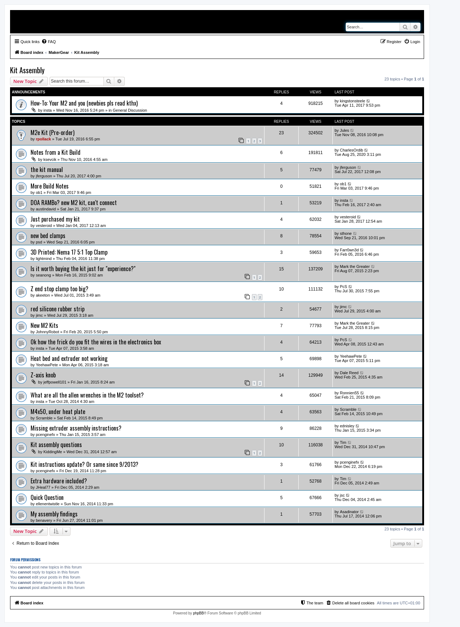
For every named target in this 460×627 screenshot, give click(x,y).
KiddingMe (52, 452)
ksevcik (49, 159)
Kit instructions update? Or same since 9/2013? (84, 464)
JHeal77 (43, 487)
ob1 (39, 192)
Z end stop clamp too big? (59, 288)
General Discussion (130, 110)
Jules (344, 130)
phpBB (198, 613)
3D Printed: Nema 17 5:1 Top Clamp (69, 252)
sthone (346, 233)
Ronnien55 (349, 393)
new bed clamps (48, 235)
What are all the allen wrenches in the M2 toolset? (87, 395)
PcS (343, 286)
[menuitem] (48, 41)
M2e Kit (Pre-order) (52, 132)
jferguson (44, 176)
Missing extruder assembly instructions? (76, 428)
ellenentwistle (48, 504)
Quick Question (47, 497)
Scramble (44, 418)
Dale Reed (349, 373)
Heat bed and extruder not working (69, 358)
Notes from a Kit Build (55, 152)
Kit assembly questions (56, 444)
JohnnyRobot (47, 332)
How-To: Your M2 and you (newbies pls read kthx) (84, 103)
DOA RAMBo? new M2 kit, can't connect (74, 202)
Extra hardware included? (59, 481)
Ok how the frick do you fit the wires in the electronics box (96, 342)
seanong (43, 275)
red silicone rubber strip (57, 309)
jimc (39, 315)
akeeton (43, 295)
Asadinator (349, 512)
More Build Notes (50, 186)
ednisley (347, 426)
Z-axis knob (43, 375)
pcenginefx (45, 434)
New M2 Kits (44, 325)
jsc (342, 495)
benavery (44, 520)
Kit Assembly (27, 70)
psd (39, 242)
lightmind (44, 258)
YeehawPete (47, 365)
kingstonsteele (352, 101)
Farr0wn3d (349, 250)
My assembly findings (54, 514)
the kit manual (47, 169)
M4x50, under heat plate (58, 411)
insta (47, 110)
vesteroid (44, 225)
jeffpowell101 (54, 382)
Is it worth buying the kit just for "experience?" (83, 268)
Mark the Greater (355, 266)
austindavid (46, 209)
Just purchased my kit (55, 219)
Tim (343, 442)
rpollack (43, 139)
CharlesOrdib (351, 150)
